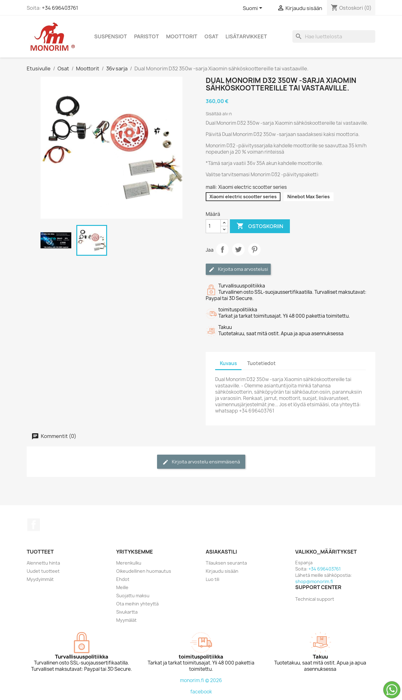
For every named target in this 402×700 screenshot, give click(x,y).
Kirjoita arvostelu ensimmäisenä (201, 462)
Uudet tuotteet (43, 571)
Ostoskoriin (259, 226)
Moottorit (181, 36)
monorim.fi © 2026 (201, 680)
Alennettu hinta (43, 563)
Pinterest (254, 249)
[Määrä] (213, 226)
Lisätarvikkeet (246, 36)
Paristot (146, 36)
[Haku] (333, 36)
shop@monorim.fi (314, 581)
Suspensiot (110, 36)
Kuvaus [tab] (228, 363)
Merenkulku (128, 563)
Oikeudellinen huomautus (143, 571)
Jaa (222, 249)
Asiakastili (221, 551)
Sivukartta (127, 612)
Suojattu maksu (132, 596)
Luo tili (212, 579)
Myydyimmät (40, 579)
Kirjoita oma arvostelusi (238, 269)
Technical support (314, 599)
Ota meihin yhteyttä (137, 604)
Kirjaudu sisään (222, 571)
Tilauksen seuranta (226, 563)
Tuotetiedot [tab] (261, 363)
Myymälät (126, 620)
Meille (122, 587)
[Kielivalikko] (253, 8)
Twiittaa (238, 249)
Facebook (33, 524)
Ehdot (122, 579)
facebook (201, 691)
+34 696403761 (60, 7)
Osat (211, 36)
